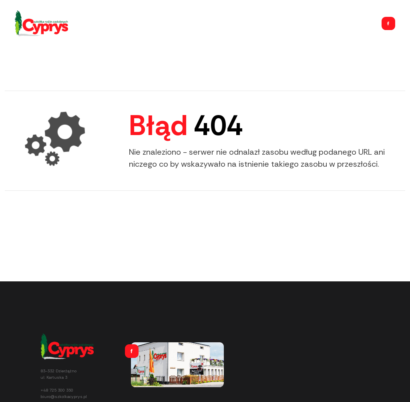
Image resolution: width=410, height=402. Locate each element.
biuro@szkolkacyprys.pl (63, 396)
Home (273, 23)
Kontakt (360, 23)
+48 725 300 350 (56, 390)
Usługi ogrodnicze (326, 23)
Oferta (293, 23)
